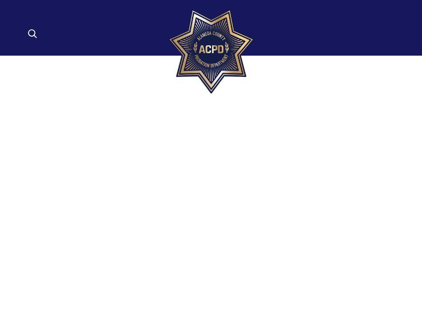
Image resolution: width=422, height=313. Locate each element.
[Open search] (32, 33)
